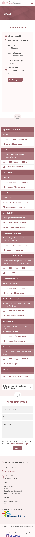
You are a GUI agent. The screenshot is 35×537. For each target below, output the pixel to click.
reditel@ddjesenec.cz (16, 70)
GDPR (6, 489)
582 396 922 (13, 68)
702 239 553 (23, 288)
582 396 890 (11, 139)
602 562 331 (23, 268)
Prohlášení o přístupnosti (13, 491)
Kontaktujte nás (15, 80)
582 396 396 (11, 222)
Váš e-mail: (7, 417)
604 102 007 (23, 139)
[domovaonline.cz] (20, 533)
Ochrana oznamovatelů (12, 494)
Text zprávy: (7, 424)
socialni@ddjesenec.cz (14, 273)
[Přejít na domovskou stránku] (10, 3)
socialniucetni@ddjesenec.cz (16, 227)
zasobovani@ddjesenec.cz (16, 207)
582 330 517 (10, 311)
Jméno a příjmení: (10, 409)
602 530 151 (23, 245)
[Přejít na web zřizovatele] (17, 514)
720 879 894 (23, 182)
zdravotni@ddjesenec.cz (15, 316)
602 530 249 (23, 162)
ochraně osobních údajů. (19, 444)
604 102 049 (23, 359)
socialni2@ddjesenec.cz (15, 293)
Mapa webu (8, 486)
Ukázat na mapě (10, 472)
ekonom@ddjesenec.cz (14, 167)
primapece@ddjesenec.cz (15, 341)
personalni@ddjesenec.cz (15, 187)
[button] (17, 387)
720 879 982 (23, 222)
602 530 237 (23, 202)
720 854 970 (10, 336)
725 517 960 (23, 377)
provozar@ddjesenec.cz (15, 250)
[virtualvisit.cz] (13, 536)
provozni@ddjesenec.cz (14, 364)
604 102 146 (22, 311)
